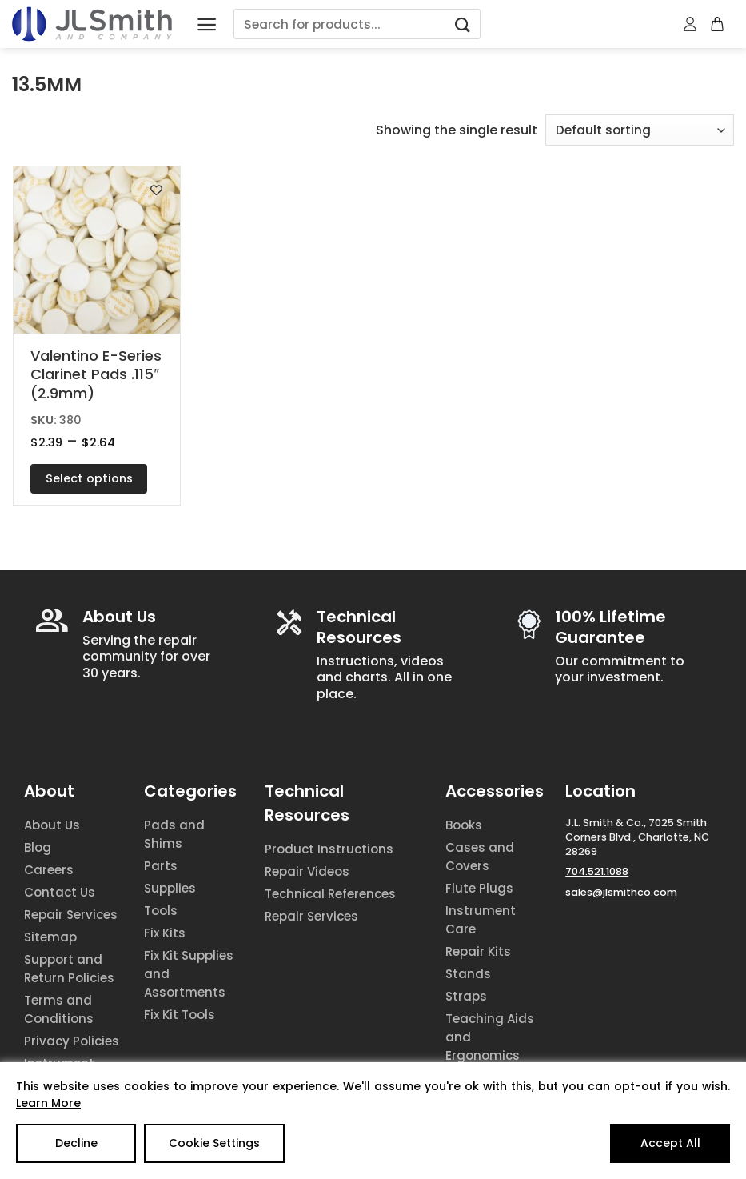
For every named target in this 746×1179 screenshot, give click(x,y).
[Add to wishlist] (156, 190)
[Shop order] (639, 130)
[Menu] (206, 24)
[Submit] (463, 24)
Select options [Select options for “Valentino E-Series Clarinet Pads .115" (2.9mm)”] (89, 478)
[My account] (691, 24)
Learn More (48, 1103)
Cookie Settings (214, 1143)
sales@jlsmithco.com (621, 892)
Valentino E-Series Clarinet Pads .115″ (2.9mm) (96, 374)
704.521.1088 (596, 871)
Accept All (670, 1143)
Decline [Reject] (76, 1143)
